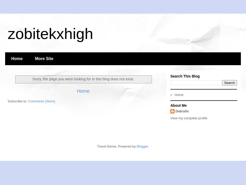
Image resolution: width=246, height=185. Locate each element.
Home (17, 58)
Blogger (142, 146)
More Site (44, 58)
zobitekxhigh (50, 33)
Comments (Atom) (41, 101)
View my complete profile (188, 118)
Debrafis (182, 111)
